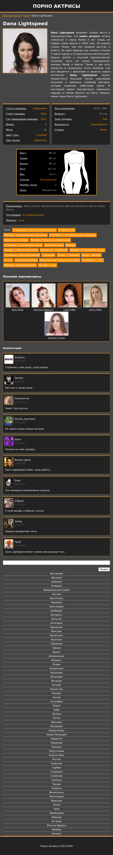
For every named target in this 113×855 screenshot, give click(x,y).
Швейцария (56, 813)
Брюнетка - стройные (54, 250)
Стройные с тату (92, 260)
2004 (44, 113)
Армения (56, 602)
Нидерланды (56, 730)
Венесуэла (56, 635)
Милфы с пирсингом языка (21, 250)
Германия (56, 643)
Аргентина (56, 598)
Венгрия (56, 631)
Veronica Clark (56, 338)
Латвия (56, 714)
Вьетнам (56, 639)
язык (21, 220)
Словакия (56, 771)
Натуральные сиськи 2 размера (59, 260)
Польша (56, 747)
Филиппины (56, 792)
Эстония (56, 821)
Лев (105, 119)
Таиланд (56, 780)
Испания (56, 680)
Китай (56, 697)
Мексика (56, 722)
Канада (56, 693)
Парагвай (56, 742)
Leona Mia (69, 310)
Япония (56, 833)
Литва (56, 718)
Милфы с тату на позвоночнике (50, 240)
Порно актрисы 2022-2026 (56, 846)
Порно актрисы (56, 6)
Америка (56, 586)
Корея (56, 705)
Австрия (56, 577)
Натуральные (48, 179)
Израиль (56, 660)
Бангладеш (56, 606)
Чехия (26, 15)
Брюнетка (40, 140)
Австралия (56, 573)
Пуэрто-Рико (56, 755)
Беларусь (56, 614)
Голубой (41, 135)
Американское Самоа (56, 590)
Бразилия (56, 627)
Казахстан (56, 689)
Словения (57, 775)
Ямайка (56, 829)
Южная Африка (56, 825)
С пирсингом (66, 230)
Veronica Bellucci (44, 310)
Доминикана (56, 656)
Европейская (99, 124)
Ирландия (56, 672)
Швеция (56, 817)
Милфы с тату (47, 265)
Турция (56, 784)
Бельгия (56, 619)
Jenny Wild (95, 310)
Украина (56, 788)
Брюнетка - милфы (16, 240)
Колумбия (56, 701)
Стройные (48, 255)
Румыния (56, 763)
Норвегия (56, 738)
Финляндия (56, 796)
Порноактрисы (11, 15)
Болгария (56, 623)
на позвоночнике (33, 215)
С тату (8, 260)
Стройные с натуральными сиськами (72, 235)
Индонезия (56, 668)
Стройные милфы (26, 260)
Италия (56, 685)
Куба (57, 709)
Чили (56, 809)
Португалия (56, 751)
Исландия (56, 676)
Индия (56, 664)
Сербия (56, 767)
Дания (56, 652)
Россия (56, 759)
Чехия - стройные (68, 255)
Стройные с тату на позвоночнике (34, 230)
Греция (56, 647)
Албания (56, 581)
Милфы (70, 245)
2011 (44, 119)
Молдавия (56, 726)
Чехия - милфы (91, 255)
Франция (56, 800)
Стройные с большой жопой (21, 255)
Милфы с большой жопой (20, 265)
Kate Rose (18, 310)
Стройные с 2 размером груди (23, 245)
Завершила (40, 108)
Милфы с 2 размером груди (87, 250)
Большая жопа (54, 245)
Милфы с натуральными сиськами (25, 235)
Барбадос (56, 610)
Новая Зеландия (56, 734)
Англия (56, 594)
